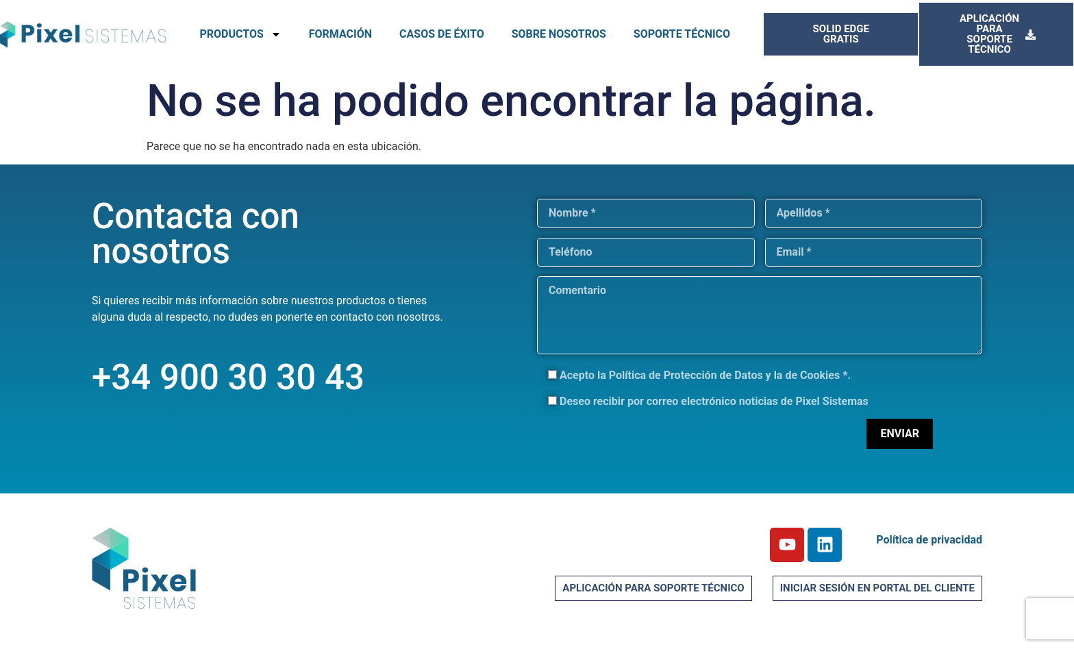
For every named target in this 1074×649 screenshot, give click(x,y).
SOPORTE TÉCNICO (682, 33)
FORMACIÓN (340, 33)
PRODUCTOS (240, 34)
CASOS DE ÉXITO (441, 33)
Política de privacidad (929, 539)
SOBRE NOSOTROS (559, 33)
